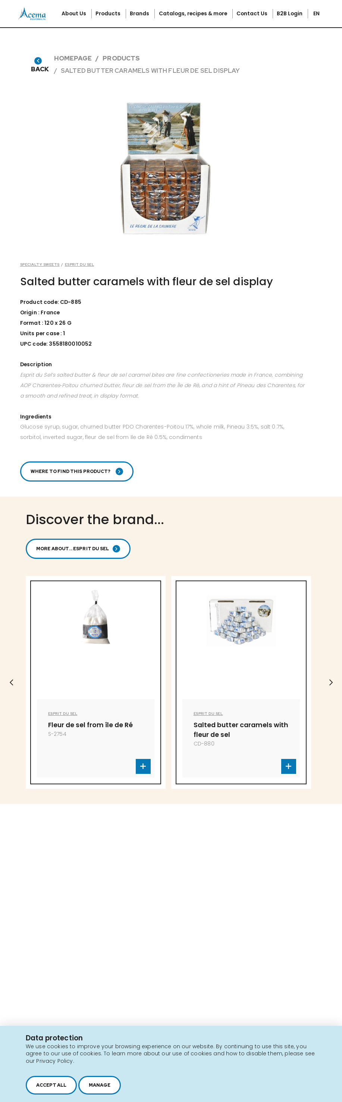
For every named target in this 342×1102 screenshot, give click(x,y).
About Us (74, 13)
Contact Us (252, 13)
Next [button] (330, 682)
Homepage (73, 58)
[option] (96, 682)
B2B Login (290, 13)
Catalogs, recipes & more (193, 13)
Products (108, 13)
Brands (140, 13)
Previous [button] (11, 682)
